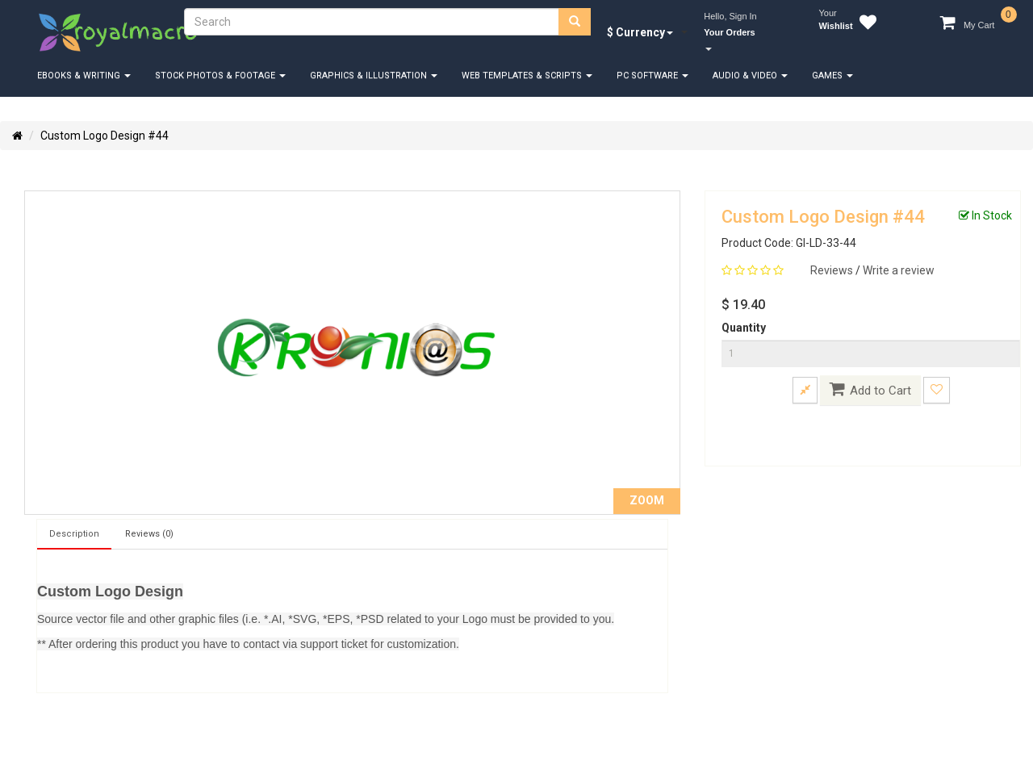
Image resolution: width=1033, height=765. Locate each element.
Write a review (899, 270)
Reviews (832, 270)
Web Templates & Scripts (527, 75)
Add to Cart (870, 389)
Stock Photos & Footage (220, 75)
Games (832, 75)
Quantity (743, 327)
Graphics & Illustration (373, 75)
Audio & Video (750, 75)
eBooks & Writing (84, 75)
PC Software (652, 75)
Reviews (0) (149, 534)
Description (74, 534)
